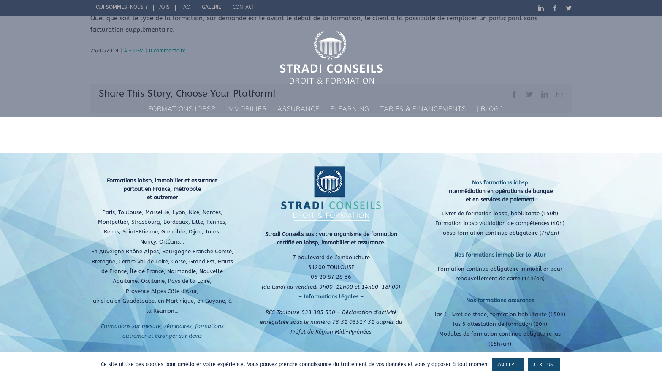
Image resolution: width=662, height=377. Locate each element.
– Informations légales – (331, 296)
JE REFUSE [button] (544, 364)
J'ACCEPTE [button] (508, 364)
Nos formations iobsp (500, 182)
